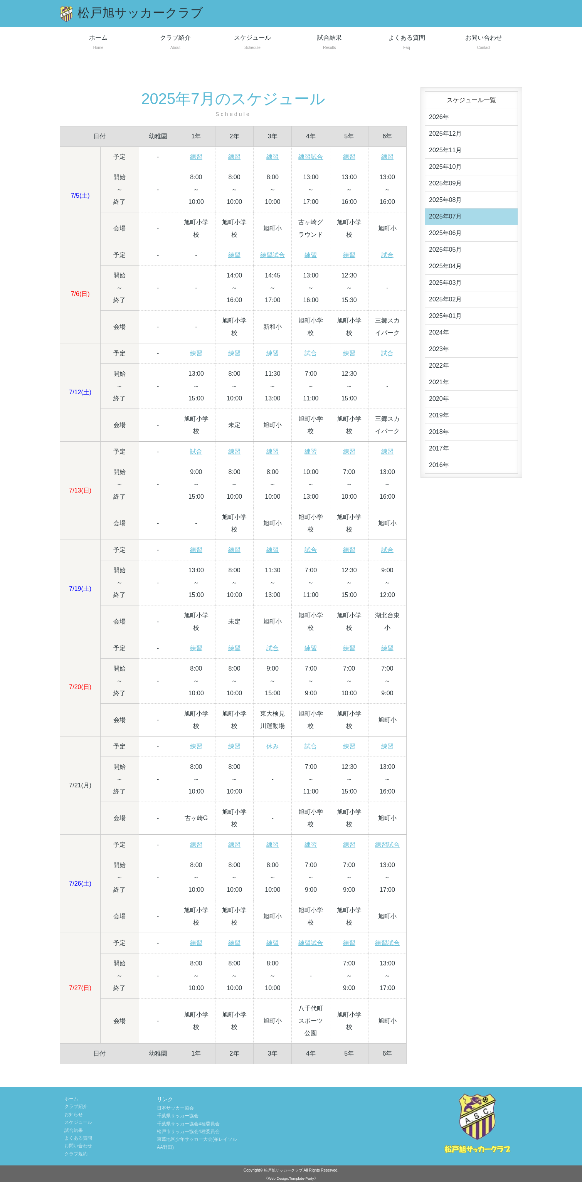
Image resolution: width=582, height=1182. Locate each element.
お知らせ (73, 1114)
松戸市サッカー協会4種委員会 (188, 1131)
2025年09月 (445, 183)
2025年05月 (445, 249)
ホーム (98, 43)
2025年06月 (445, 233)
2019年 (439, 415)
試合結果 (329, 43)
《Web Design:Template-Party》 (291, 1178)
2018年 (439, 432)
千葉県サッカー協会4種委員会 (188, 1124)
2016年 (439, 465)
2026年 (439, 117)
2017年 (439, 448)
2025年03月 (445, 282)
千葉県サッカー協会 (177, 1115)
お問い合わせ (483, 43)
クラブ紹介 (175, 43)
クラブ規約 (75, 1154)
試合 (387, 255)
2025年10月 (445, 166)
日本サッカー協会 (175, 1108)
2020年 (439, 398)
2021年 (439, 382)
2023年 (439, 349)
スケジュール (252, 43)
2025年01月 (445, 316)
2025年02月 (445, 299)
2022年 (439, 365)
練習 (196, 156)
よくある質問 (406, 43)
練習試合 (310, 156)
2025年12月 (445, 133)
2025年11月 (445, 150)
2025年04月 (445, 266)
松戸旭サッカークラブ (283, 1170)
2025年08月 (445, 200)
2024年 (439, 332)
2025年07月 (445, 216)
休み (272, 746)
